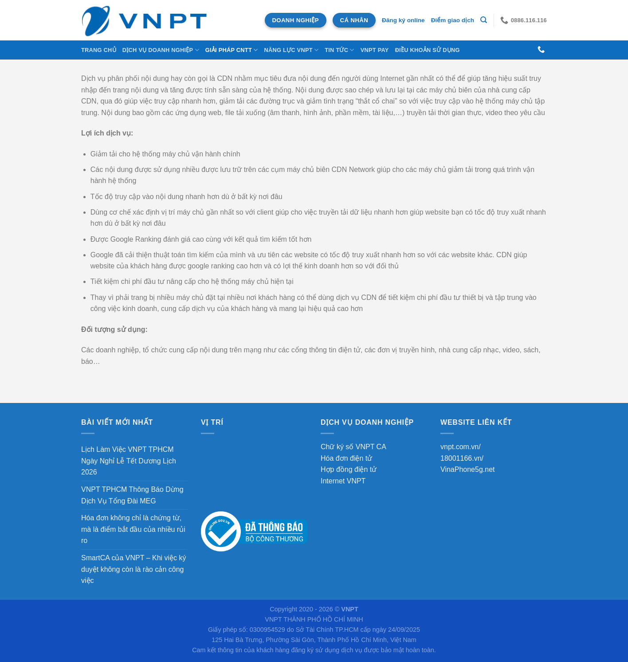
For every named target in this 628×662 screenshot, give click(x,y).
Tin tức (339, 50)
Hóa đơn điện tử (346, 458)
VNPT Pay (375, 50)
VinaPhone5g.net (467, 469)
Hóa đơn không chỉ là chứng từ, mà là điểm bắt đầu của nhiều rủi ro (133, 529)
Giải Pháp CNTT (231, 50)
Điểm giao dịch (452, 20)
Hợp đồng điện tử (349, 469)
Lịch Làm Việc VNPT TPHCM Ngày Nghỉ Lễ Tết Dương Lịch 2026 (128, 461)
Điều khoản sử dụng (427, 50)
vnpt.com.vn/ (460, 447)
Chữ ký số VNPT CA (353, 447)
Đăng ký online (403, 20)
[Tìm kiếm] (483, 20)
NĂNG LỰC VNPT (291, 50)
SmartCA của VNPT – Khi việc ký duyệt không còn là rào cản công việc (133, 569)
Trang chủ (98, 50)
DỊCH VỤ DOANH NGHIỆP (160, 50)
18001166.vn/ (461, 458)
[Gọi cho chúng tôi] (541, 50)
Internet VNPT (343, 481)
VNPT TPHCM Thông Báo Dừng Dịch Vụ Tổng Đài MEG (132, 495)
